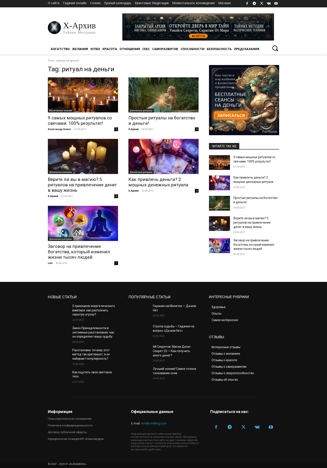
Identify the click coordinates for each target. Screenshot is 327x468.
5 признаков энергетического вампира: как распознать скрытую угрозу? (93, 310)
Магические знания (60, 110)
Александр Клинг (59, 129)
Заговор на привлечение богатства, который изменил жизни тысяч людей (79, 252)
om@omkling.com (154, 423)
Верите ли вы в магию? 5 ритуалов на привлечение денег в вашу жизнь (82, 185)
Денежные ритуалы (141, 110)
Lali (50, 263)
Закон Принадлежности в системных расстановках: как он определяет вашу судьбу (93, 332)
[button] (275, 48)
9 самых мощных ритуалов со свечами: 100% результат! (80, 120)
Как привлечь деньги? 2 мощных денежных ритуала (158, 182)
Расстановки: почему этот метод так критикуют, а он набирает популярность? (91, 354)
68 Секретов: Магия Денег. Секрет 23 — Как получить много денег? (172, 351)
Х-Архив (133, 129)
